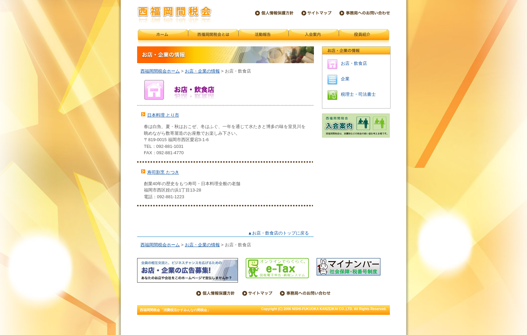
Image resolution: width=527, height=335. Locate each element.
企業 (345, 78)
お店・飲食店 (354, 63)
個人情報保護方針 (274, 13)
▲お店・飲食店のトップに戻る (278, 233)
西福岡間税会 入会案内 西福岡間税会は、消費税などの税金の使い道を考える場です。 (356, 126)
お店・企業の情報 (202, 71)
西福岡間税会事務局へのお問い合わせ (364, 13)
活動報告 (264, 37)
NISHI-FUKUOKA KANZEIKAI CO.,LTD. (322, 309)
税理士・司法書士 (358, 94)
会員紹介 (364, 37)
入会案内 (314, 37)
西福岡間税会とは (213, 37)
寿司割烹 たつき (163, 172)
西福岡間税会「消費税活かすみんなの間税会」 (174, 14)
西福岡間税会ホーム (162, 37)
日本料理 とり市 (163, 115)
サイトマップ (316, 13)
